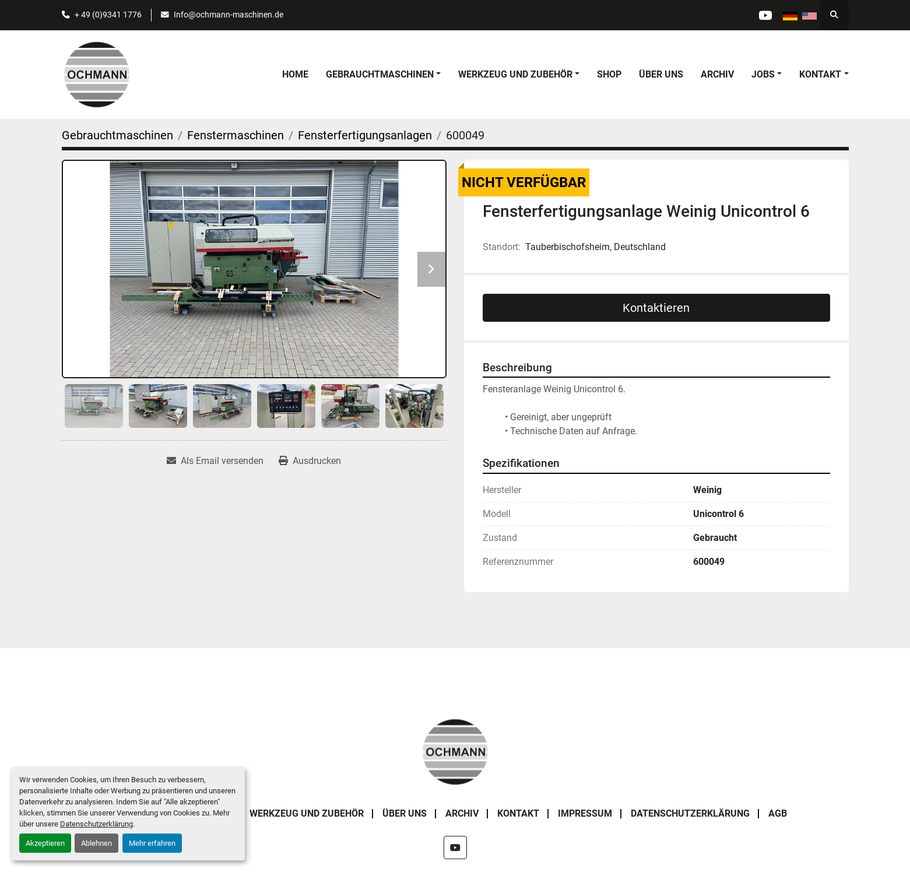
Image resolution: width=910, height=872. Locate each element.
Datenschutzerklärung (96, 824)
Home (295, 74)
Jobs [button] (763, 74)
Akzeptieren (45, 843)
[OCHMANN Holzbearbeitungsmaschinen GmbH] (455, 751)
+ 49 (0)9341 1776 (108, 14)
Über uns (661, 74)
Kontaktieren (656, 308)
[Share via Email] (215, 461)
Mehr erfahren (152, 843)
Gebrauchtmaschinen (380, 74)
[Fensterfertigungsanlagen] (365, 135)
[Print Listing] (310, 461)
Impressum (585, 813)
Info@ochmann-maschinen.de (228, 14)
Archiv (717, 74)
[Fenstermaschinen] (235, 135)
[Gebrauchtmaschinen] (117, 135)
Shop (609, 74)
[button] (383, 75)
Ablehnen (96, 843)
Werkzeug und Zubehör (515, 74)
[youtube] (765, 15)
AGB (777, 813)
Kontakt (820, 74)
